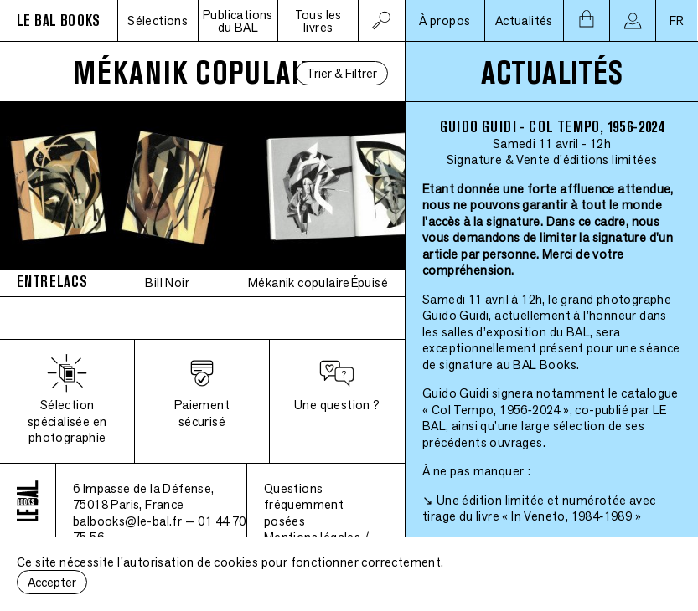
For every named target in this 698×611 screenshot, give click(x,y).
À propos (444, 20)
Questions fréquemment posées (304, 504)
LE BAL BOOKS (59, 20)
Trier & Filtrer (342, 73)
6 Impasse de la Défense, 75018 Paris (144, 496)
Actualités (524, 20)
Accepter (52, 582)
